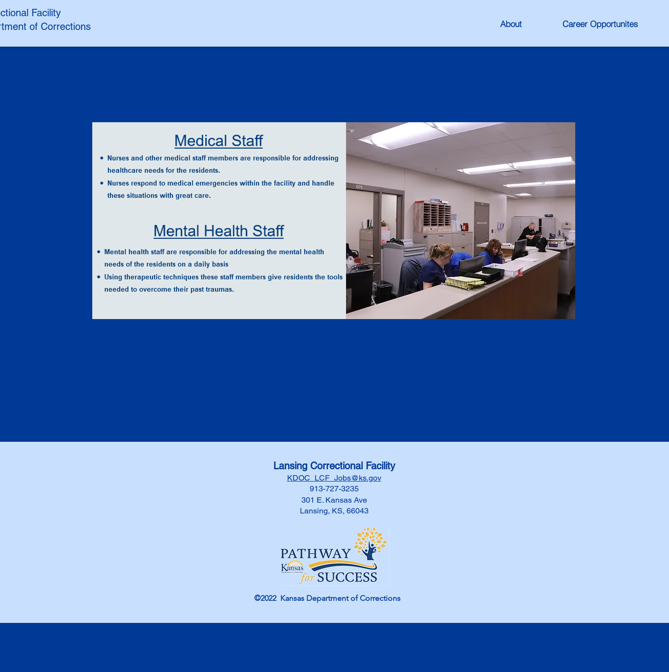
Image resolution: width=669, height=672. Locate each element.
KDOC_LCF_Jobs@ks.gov (334, 478)
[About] (511, 23)
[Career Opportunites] (600, 23)
